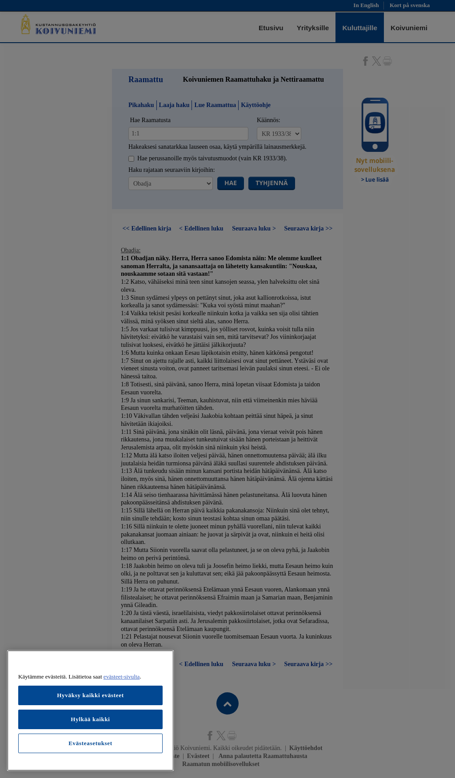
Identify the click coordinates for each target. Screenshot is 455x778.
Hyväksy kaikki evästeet (90, 695)
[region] (90, 710)
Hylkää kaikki (90, 719)
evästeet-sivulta (122, 676)
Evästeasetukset (90, 743)
